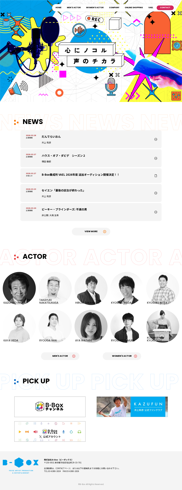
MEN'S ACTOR (74, 8)
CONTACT (165, 8)
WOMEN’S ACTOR (95, 8)
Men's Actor (60, 356)
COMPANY (114, 8)
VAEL (150, 8)
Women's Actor (122, 356)
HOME (58, 8)
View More (91, 232)
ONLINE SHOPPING (134, 8)
